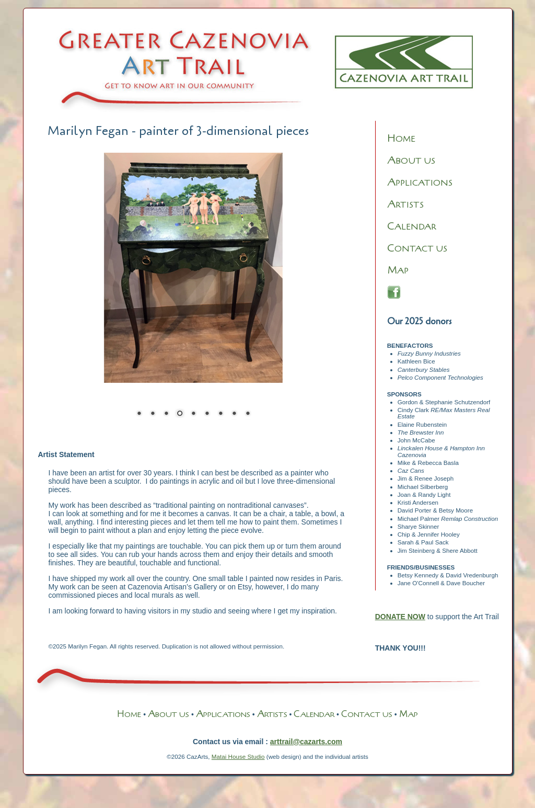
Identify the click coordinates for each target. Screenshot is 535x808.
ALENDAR (411, 227)
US (183, 715)
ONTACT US (417, 249)
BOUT (162, 715)
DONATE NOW (400, 616)
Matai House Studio (238, 756)
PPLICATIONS (419, 183)
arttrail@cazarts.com (306, 741)
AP (398, 271)
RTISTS (405, 205)
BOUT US (411, 161)
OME (401, 139)
